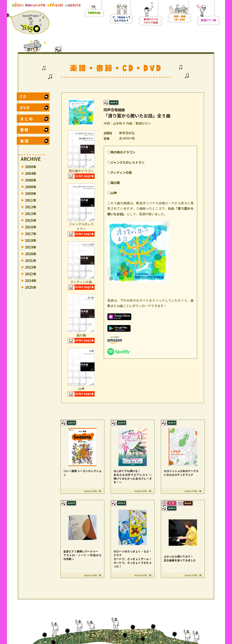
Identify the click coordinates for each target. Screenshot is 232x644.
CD (23, 96)
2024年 (30, 280)
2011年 (30, 200)
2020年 (30, 253)
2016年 (30, 227)
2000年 (30, 166)
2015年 (30, 220)
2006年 (30, 180)
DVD (25, 107)
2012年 (30, 207)
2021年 (30, 260)
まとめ (27, 118)
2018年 (30, 240)
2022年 (30, 267)
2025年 (30, 287)
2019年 (30, 247)
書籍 (24, 129)
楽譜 (24, 141)
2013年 (30, 213)
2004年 (30, 173)
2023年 (30, 274)
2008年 (30, 186)
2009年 (30, 193)
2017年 (30, 233)
